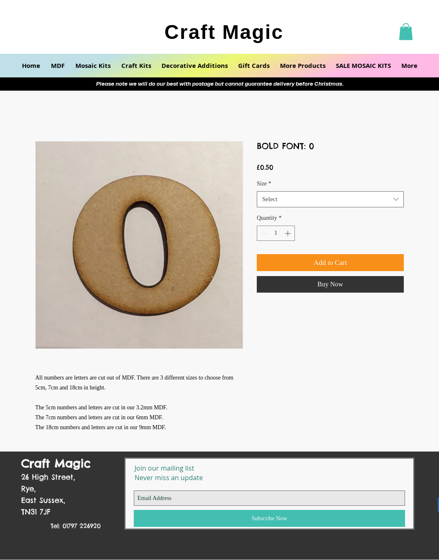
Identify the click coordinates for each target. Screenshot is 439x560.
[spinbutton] (275, 233)
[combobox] (330, 199)
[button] (406, 31)
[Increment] (288, 233)
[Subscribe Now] (269, 518)
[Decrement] (263, 233)
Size (264, 183)
